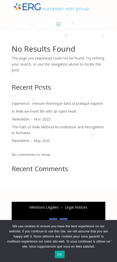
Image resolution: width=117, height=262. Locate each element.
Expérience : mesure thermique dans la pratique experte (57, 103)
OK (59, 254)
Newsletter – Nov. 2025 (31, 119)
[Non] (110, 241)
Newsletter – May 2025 (31, 140)
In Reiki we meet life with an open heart (44, 111)
